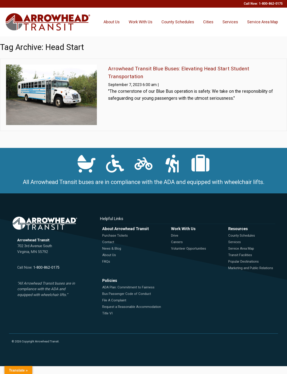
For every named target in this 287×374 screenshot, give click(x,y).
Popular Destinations (243, 269)
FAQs (106, 269)
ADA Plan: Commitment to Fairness (128, 295)
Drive (174, 243)
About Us (113, 26)
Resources (238, 236)
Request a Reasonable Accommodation (131, 315)
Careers (177, 250)
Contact (108, 250)
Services (231, 19)
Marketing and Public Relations (250, 276)
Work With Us (141, 26)
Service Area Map (259, 26)
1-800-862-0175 (271, 4)
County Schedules (173, 26)
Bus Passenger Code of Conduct (126, 302)
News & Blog (111, 256)
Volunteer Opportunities (188, 256)
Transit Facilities (240, 263)
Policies (109, 288)
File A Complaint (114, 308)
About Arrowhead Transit (125, 236)
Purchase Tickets (115, 243)
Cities (209, 19)
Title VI (107, 321)
